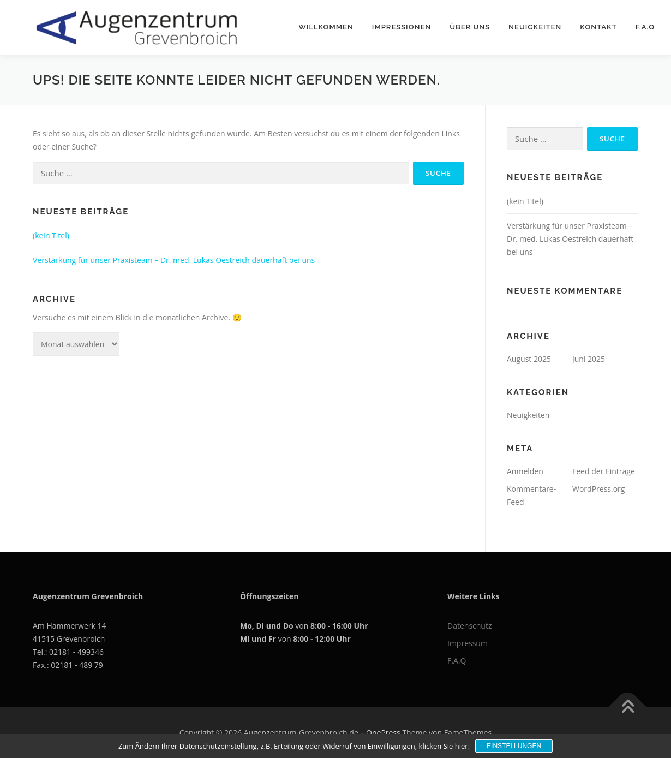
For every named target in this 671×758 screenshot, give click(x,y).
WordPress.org (598, 489)
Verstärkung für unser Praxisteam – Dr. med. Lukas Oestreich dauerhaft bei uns (174, 260)
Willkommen (326, 27)
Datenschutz (469, 625)
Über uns (470, 27)
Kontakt (598, 27)
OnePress (383, 732)
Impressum (467, 643)
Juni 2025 (588, 359)
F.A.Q (645, 27)
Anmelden (525, 471)
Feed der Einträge (603, 471)
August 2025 (529, 359)
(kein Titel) (51, 235)
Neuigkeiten (534, 27)
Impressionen (401, 27)
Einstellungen (514, 746)
